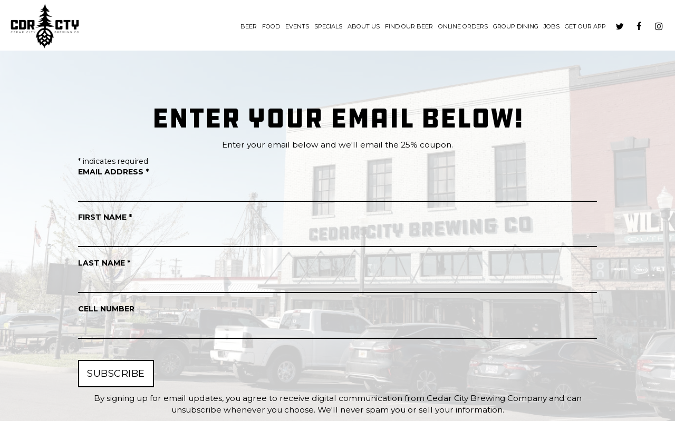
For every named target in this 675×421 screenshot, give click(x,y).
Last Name (104, 263)
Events (297, 26)
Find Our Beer (409, 26)
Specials (328, 26)
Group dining (515, 26)
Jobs (552, 26)
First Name (105, 217)
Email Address (113, 172)
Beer (248, 26)
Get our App (585, 26)
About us (364, 26)
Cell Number (106, 309)
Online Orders (463, 26)
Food (271, 26)
